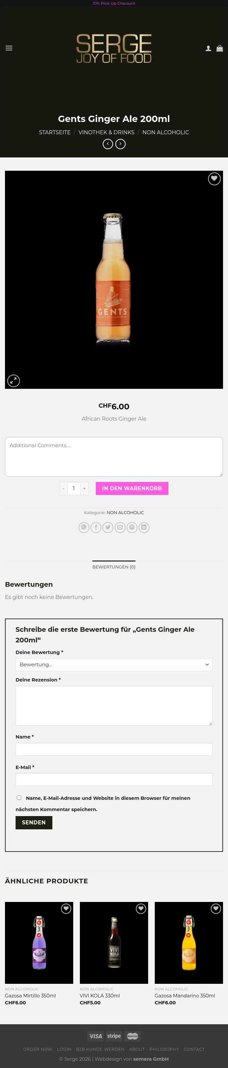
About (137, 1049)
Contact (194, 1049)
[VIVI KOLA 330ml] (114, 943)
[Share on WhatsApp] (84, 527)
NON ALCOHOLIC (165, 132)
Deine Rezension (38, 680)
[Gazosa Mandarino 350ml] (189, 943)
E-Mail (25, 767)
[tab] (114, 567)
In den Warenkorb (132, 488)
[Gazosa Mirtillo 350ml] (39, 943)
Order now (38, 1049)
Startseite (55, 132)
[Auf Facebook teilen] (95, 527)
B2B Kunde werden (100, 1049)
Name (25, 737)
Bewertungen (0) (114, 566)
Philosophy (164, 1049)
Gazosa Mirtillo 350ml (30, 996)
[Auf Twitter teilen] (107, 527)
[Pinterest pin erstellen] (132, 527)
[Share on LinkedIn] (144, 527)
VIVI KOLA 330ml (100, 996)
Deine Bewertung (39, 652)
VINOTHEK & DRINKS (107, 132)
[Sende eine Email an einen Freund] (120, 527)
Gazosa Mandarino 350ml (185, 996)
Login (64, 1049)
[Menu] (9, 48)
